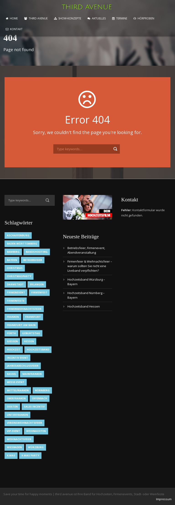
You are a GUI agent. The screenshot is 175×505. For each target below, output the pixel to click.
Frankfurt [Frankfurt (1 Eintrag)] (33, 316)
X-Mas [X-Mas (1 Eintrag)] (11, 455)
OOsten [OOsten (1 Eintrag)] (12, 406)
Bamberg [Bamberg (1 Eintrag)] (13, 251)
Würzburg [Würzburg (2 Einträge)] (36, 447)
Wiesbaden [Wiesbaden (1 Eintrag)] (14, 447)
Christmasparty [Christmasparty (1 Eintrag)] (19, 276)
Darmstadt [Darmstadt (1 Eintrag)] (15, 284)
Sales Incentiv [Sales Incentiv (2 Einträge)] (34, 406)
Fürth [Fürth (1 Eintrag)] (11, 333)
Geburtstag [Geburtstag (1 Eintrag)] (31, 333)
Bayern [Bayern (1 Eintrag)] (12, 260)
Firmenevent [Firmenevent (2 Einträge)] (16, 292)
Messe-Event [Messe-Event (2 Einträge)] (15, 382)
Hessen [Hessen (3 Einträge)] (29, 341)
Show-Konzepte (67, 18)
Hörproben (144, 18)
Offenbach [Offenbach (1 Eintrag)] (39, 398)
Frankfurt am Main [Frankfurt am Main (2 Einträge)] (21, 325)
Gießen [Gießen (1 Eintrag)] (12, 341)
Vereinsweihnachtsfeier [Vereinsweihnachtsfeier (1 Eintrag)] (24, 422)
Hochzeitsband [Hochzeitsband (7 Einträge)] (38, 349)
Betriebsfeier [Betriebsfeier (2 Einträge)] (32, 260)
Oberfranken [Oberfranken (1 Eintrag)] (16, 398)
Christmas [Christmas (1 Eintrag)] (15, 268)
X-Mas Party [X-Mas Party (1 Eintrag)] (30, 455)
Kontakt (14, 29)
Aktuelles (97, 18)
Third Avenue (36, 18)
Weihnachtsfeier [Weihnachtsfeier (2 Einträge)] (19, 439)
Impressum (164, 499)
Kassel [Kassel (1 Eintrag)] (11, 374)
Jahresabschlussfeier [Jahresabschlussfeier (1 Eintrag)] (23, 365)
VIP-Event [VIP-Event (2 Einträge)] (13, 431)
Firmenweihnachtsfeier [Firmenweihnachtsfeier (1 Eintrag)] (24, 308)
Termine (119, 18)
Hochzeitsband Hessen (83, 306)
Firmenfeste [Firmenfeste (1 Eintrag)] (15, 300)
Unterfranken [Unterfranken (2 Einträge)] (17, 414)
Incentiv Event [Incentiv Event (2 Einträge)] (17, 357)
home (12, 18)
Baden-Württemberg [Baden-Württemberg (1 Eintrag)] (22, 243)
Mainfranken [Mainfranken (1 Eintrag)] (32, 374)
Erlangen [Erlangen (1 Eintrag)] (37, 284)
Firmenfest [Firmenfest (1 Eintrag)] (39, 292)
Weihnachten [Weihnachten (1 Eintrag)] (36, 431)
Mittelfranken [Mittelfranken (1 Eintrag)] (18, 390)
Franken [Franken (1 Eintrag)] (13, 316)
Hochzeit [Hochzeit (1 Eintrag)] (14, 349)
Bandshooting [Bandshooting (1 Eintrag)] (37, 251)
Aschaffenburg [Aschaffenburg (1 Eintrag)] (18, 235)
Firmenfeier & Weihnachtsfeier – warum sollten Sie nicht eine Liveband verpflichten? (89, 266)
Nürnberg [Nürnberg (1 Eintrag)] (42, 390)
